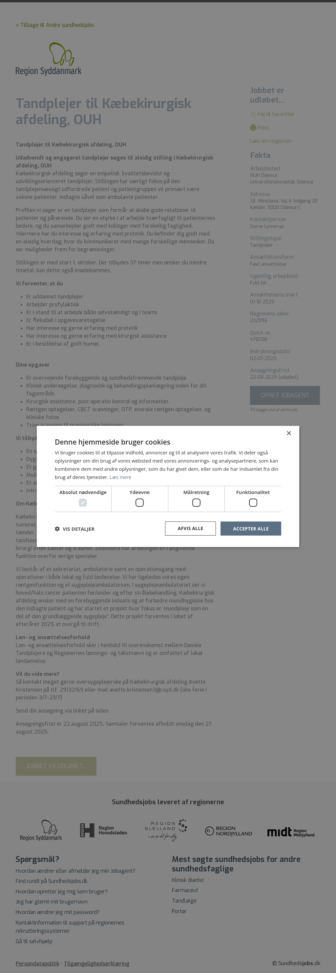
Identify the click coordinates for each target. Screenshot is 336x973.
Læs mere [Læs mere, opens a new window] (121, 476)
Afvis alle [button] (189, 528)
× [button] (288, 433)
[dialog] (168, 486)
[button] (74, 528)
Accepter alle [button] (250, 528)
